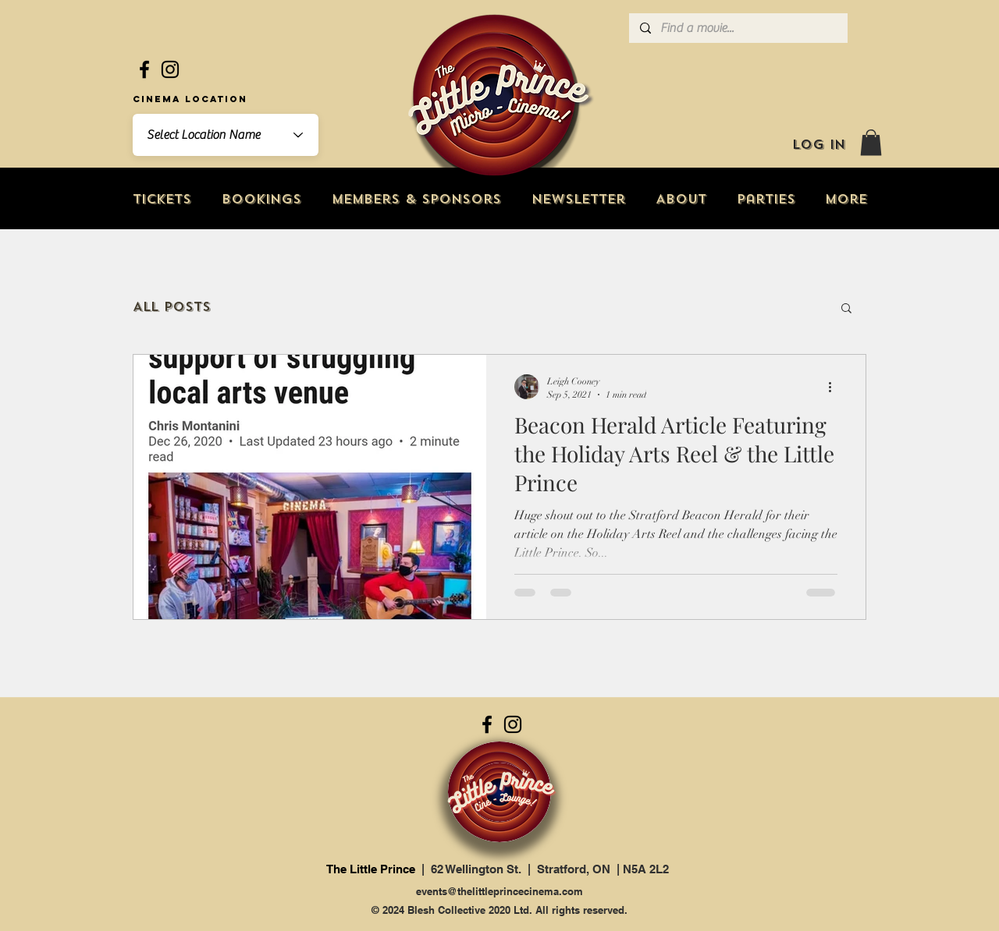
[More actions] (835, 386)
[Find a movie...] (737, 28)
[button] (871, 142)
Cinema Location (190, 99)
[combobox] (225, 135)
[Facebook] (144, 69)
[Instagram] (170, 69)
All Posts (172, 307)
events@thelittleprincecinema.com (499, 891)
